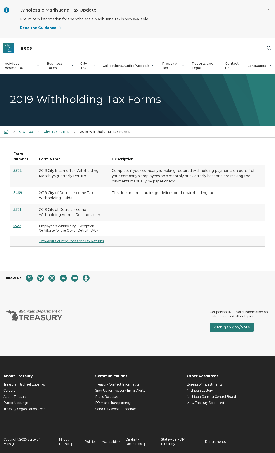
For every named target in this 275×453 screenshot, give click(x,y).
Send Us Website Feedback (116, 409)
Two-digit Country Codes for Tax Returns (71, 241)
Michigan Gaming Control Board (211, 397)
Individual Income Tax (23, 66)
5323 (17, 171)
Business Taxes (62, 66)
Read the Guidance (41, 28)
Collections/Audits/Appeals (130, 67)
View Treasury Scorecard (205, 403)
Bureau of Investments (204, 384)
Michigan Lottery (200, 390)
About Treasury (15, 397)
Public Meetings (15, 403)
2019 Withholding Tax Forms (105, 132)
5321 (17, 209)
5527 (17, 226)
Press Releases (106, 397)
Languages (261, 67)
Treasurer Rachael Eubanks (24, 384)
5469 (17, 193)
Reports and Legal (202, 66)
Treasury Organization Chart (24, 409)
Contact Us (232, 66)
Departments (215, 442)
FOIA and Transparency (113, 403)
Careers (9, 390)
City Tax (89, 66)
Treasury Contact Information (117, 384)
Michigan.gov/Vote (231, 327)
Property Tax (175, 66)
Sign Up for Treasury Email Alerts (120, 390)
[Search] (269, 48)
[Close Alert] (269, 9)
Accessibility (111, 442)
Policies (90, 442)
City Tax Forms (56, 132)
